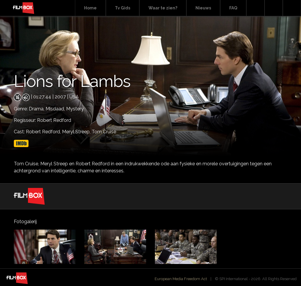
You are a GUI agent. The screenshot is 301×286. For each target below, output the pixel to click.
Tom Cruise (104, 131)
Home (90, 8)
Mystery (75, 109)
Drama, (37, 109)
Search (255, 8)
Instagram (292, 8)
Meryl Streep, (77, 131)
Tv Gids (122, 8)
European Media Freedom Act (181, 279)
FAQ (233, 8)
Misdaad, (56, 109)
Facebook (274, 8)
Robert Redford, (44, 131)
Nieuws (203, 8)
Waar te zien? (162, 8)
